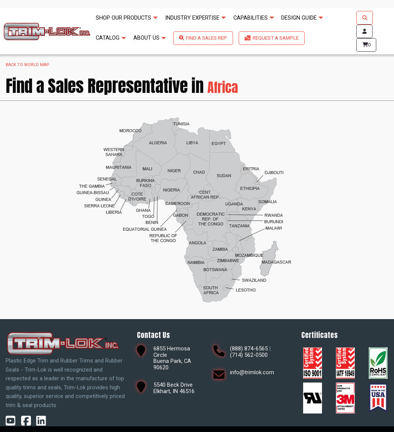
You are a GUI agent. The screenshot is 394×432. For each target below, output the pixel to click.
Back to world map (27, 64)
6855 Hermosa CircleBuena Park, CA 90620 (172, 358)
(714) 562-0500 (249, 355)
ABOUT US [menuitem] (146, 37)
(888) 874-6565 (249, 348)
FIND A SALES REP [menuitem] (206, 38)
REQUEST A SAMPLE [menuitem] (276, 38)
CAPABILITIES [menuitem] (250, 17)
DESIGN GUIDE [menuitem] (299, 17)
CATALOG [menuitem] (108, 37)
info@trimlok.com (252, 372)
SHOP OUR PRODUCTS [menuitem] (123, 17)
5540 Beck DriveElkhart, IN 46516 (174, 388)
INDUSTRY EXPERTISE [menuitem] (192, 17)
